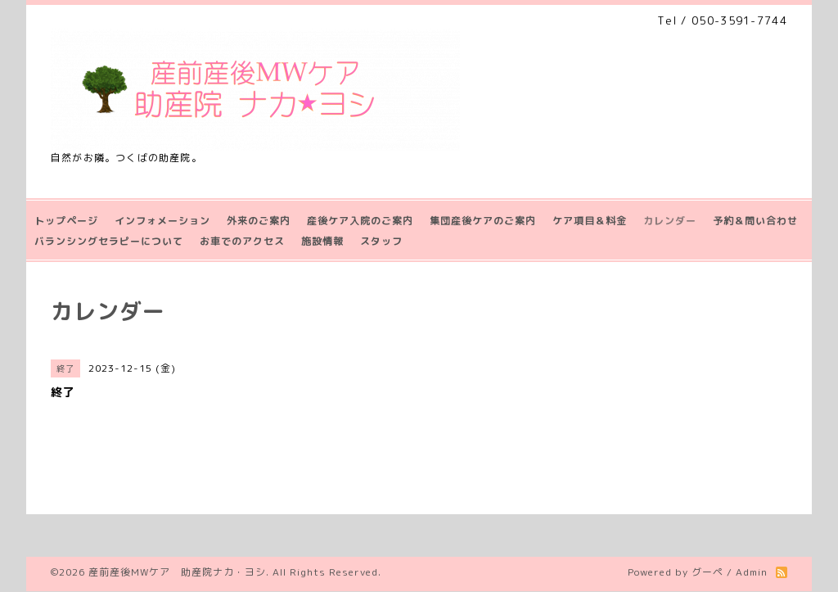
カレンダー (669, 221)
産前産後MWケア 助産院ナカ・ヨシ (177, 572)
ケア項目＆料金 (589, 221)
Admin (752, 572)
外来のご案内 (259, 221)
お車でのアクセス (242, 241)
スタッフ (381, 241)
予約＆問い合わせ (755, 221)
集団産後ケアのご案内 (483, 221)
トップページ (66, 221)
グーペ (707, 572)
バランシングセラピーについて (108, 241)
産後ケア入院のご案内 (360, 221)
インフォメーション (162, 221)
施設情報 (322, 241)
